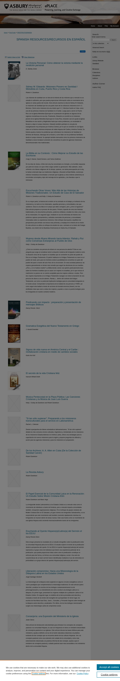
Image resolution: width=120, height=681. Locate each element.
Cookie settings (38, 674)
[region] (60, 670)
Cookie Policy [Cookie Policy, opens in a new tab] (83, 674)
